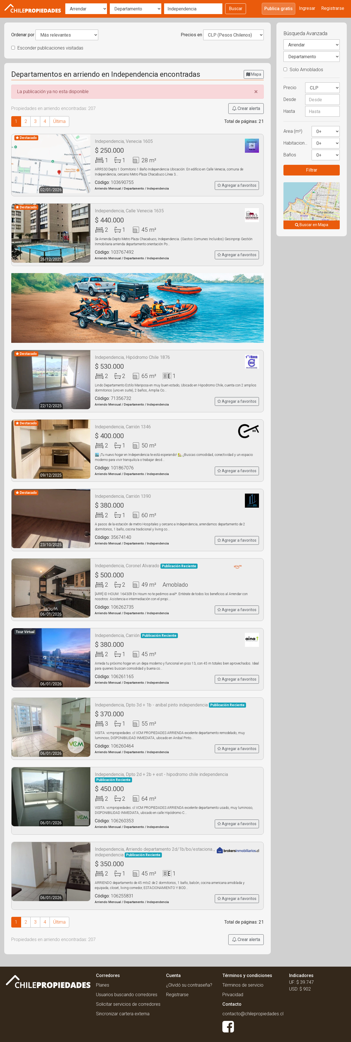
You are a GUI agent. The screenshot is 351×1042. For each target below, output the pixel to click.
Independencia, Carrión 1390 (123, 496)
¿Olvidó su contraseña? (189, 985)
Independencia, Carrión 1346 (123, 426)
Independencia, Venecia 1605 (124, 141)
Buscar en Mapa (311, 224)
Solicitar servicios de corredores (128, 1004)
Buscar (235, 8)
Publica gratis (278, 8)
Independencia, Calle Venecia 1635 (129, 210)
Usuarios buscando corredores (126, 994)
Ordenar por (22, 34)
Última (59, 121)
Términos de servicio (242, 985)
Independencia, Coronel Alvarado (146, 565)
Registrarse (332, 8)
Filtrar (311, 170)
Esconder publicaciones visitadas (47, 48)
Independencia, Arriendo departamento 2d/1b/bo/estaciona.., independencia (155, 852)
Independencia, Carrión (136, 635)
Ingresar (307, 8)
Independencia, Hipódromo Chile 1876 (132, 357)
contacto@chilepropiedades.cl (252, 1013)
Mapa (253, 74)
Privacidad (232, 994)
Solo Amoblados (303, 69)
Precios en (191, 34)
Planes (102, 985)
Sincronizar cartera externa (122, 1013)
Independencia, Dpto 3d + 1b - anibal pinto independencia (170, 705)
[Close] (256, 91)
